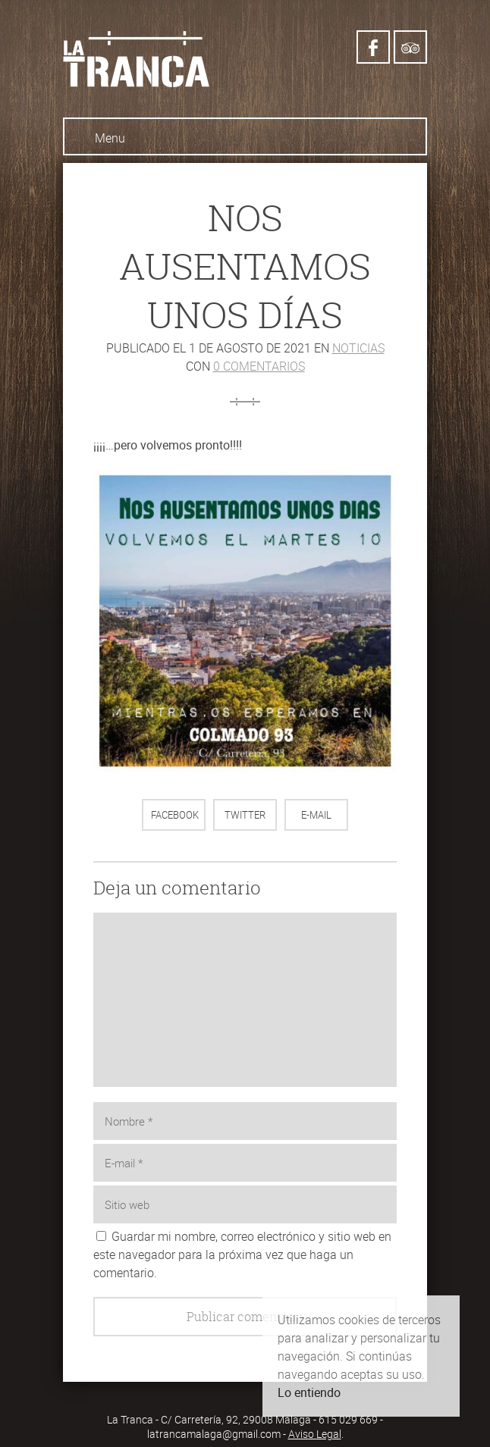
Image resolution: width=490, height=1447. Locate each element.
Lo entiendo (309, 1392)
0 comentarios (259, 366)
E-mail (316, 815)
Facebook (175, 815)
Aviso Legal (314, 1434)
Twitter (245, 815)
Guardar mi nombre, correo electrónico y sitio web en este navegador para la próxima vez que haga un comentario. (242, 1254)
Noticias (358, 348)
